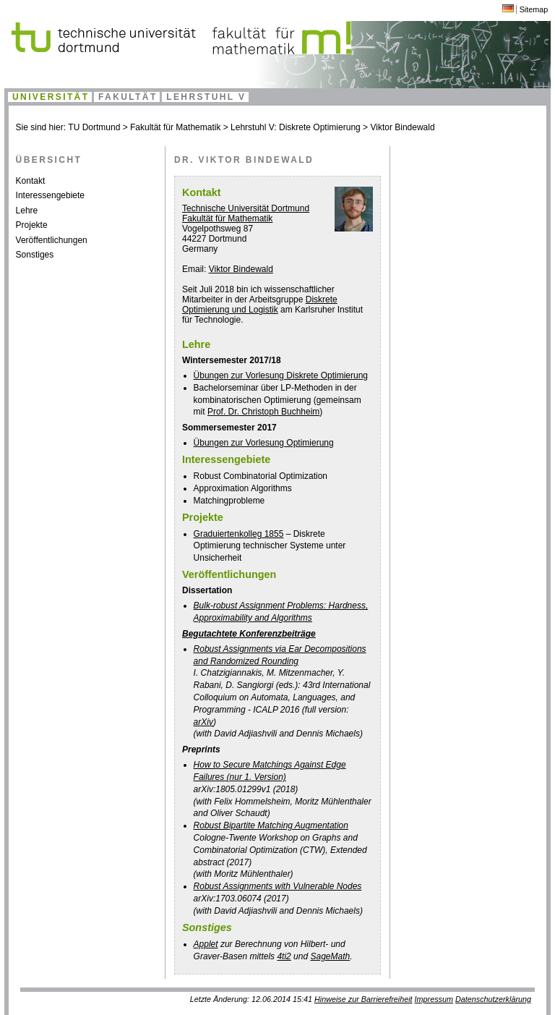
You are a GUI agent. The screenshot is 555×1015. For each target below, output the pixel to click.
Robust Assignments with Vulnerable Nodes (278, 886)
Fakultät (128, 97)
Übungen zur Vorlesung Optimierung (264, 443)
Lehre (27, 210)
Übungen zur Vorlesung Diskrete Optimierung (281, 375)
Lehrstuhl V (206, 97)
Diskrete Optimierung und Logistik (259, 304)
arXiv (203, 722)
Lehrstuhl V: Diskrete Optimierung (296, 127)
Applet (206, 944)
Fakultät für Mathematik (175, 127)
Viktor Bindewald (402, 127)
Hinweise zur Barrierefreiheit (363, 999)
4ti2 (284, 956)
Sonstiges (35, 255)
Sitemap (534, 9)
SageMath (330, 956)
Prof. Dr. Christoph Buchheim (263, 412)
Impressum (434, 999)
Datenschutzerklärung (493, 999)
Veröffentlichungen (51, 240)
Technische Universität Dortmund (245, 208)
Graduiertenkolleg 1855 (239, 534)
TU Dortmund (94, 127)
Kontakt (31, 181)
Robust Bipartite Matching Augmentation (271, 825)
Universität (50, 97)
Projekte (32, 225)
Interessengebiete (50, 195)
